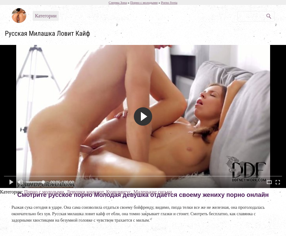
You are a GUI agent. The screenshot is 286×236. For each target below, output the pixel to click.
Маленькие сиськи (153, 191)
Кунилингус (118, 191)
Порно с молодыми (44, 191)
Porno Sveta (169, 2)
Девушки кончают (85, 191)
